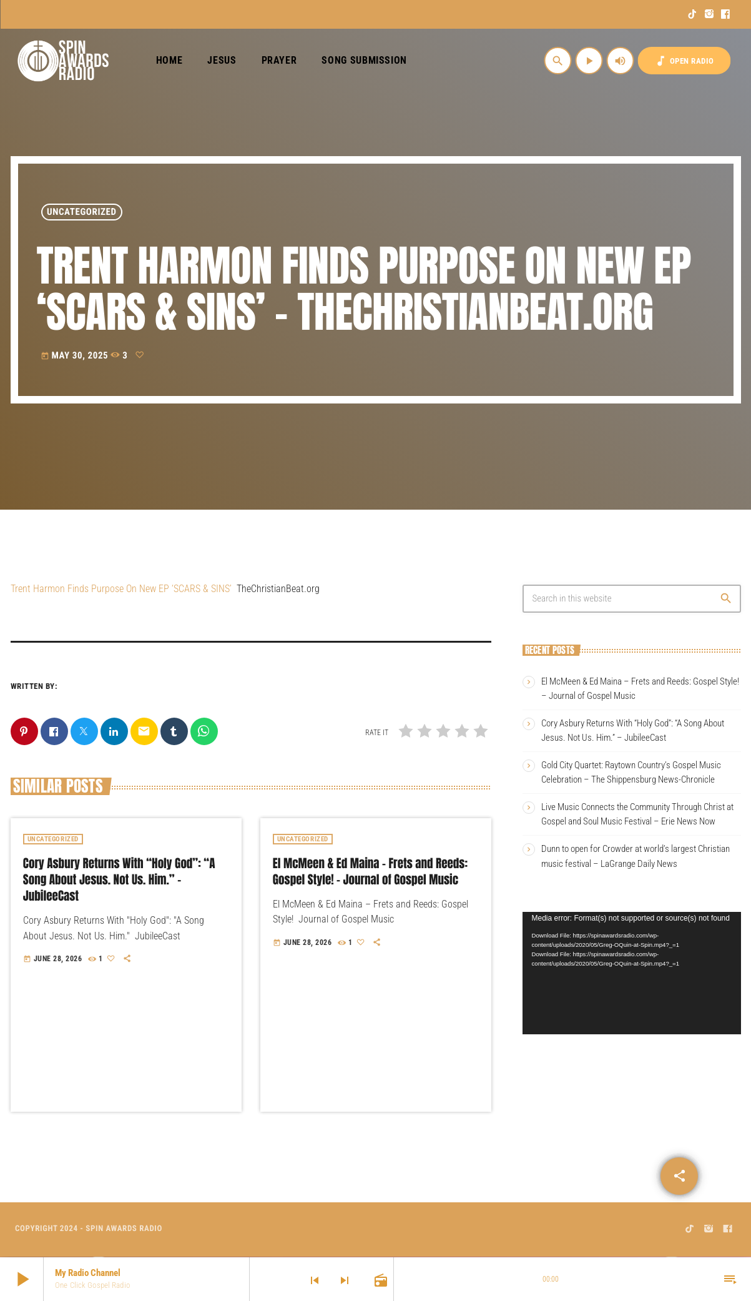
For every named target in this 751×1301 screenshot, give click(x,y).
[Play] (589, 60)
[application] (632, 973)
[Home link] (63, 60)
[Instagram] (709, 14)
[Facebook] (725, 14)
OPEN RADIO (684, 60)
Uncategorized (82, 211)
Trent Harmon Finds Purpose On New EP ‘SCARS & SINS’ (121, 589)
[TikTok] (692, 14)
